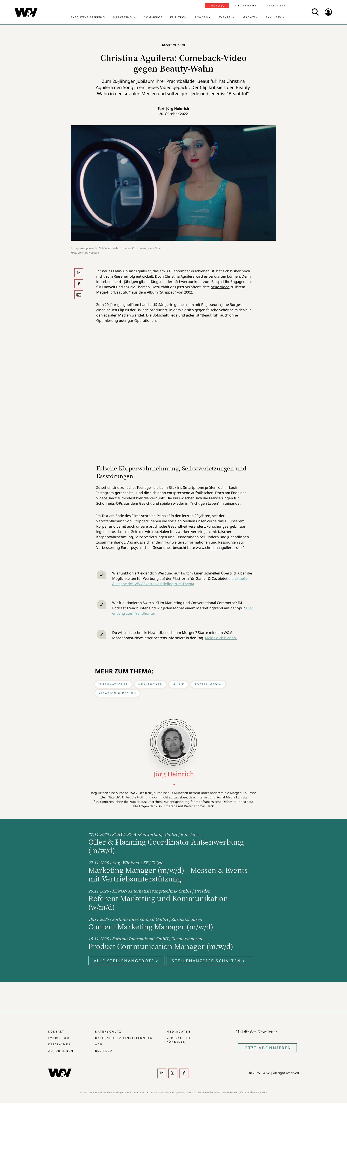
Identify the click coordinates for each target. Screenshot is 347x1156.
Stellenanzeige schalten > (209, 960)
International (113, 684)
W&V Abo (218, 5)
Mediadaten (179, 1031)
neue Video (220, 286)
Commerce (153, 17)
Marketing (122, 17)
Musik (178, 684)
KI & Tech (178, 17)
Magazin (250, 17)
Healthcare (150, 684)
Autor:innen (60, 1051)
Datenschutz (108, 1031)
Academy (203, 17)
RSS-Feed (103, 1051)
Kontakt (56, 1031)
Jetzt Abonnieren (267, 1047)
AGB (99, 1044)
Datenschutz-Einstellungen (124, 1038)
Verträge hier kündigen (181, 1040)
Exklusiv (273, 17)
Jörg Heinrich (177, 108)
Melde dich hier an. (221, 637)
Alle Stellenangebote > (126, 960)
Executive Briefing (88, 17)
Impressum (59, 1038)
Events (224, 17)
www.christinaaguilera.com (219, 547)
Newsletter (275, 5)
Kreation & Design (117, 693)
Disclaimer (59, 1044)
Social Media (208, 684)
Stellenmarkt (246, 5)
